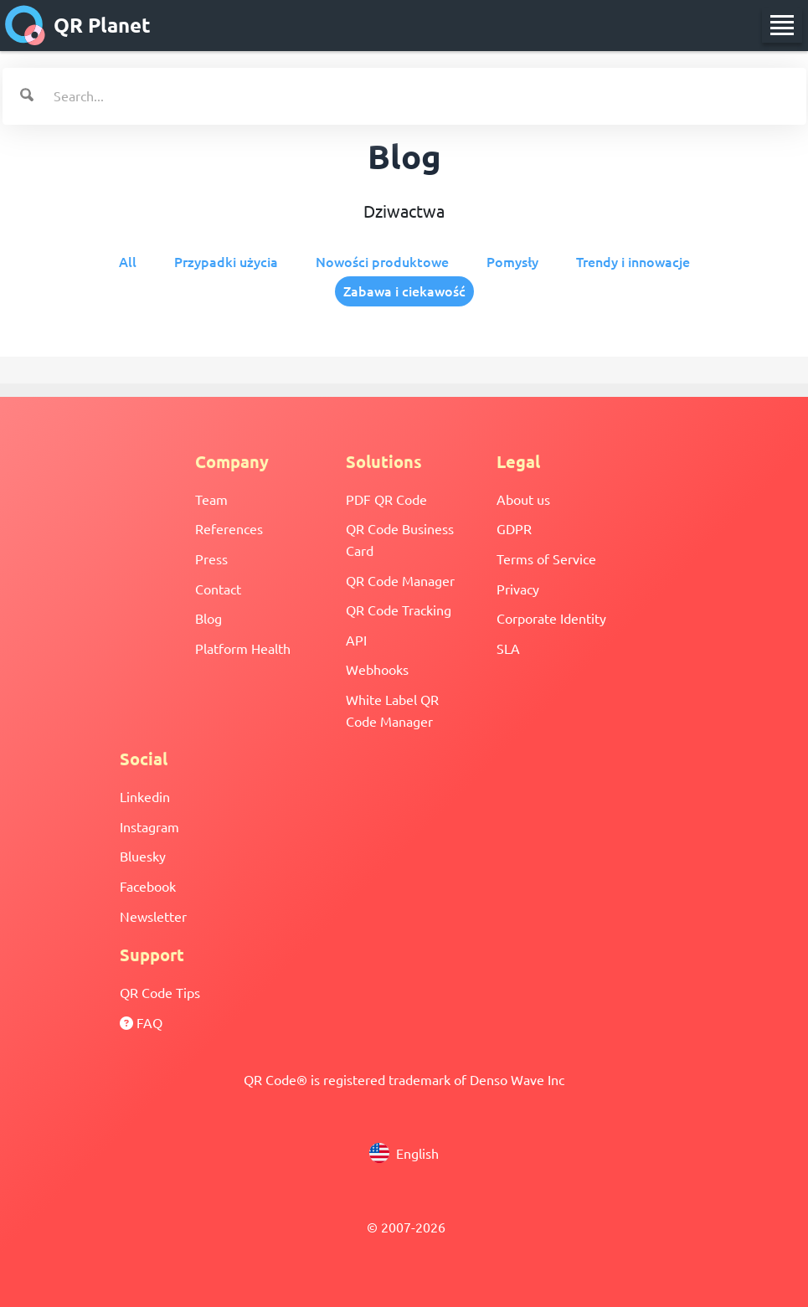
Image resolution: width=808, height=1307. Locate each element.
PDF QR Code (386, 499)
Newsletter (153, 916)
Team (211, 499)
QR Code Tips (160, 992)
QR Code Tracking (398, 609)
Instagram (149, 826)
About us (523, 499)
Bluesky (143, 855)
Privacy (518, 588)
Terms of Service (546, 558)
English (404, 1153)
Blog (208, 618)
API (356, 639)
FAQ (141, 1022)
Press (211, 558)
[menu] (782, 25)
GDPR (514, 528)
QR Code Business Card (400, 539)
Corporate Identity (551, 618)
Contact (218, 588)
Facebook (148, 885)
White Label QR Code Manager (392, 710)
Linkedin (145, 796)
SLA (508, 648)
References (229, 528)
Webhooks (377, 669)
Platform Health (243, 648)
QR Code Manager (400, 580)
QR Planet (78, 25)
